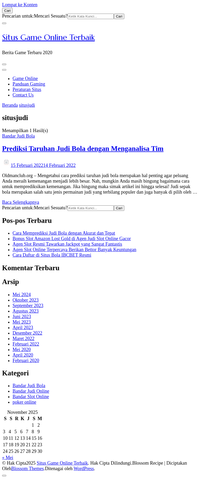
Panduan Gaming (29, 84)
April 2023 (23, 327)
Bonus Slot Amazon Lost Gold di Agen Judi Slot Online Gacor (72, 238)
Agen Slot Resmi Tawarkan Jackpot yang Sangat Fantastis (67, 244)
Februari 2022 (26, 344)
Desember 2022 (27, 333)
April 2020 (23, 355)
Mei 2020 (22, 349)
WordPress (84, 468)
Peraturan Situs (27, 89)
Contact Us (23, 95)
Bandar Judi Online (31, 391)
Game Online (25, 78)
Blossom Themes (27, 468)
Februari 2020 (26, 360)
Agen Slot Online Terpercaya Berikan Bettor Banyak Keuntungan (74, 249)
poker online (24, 402)
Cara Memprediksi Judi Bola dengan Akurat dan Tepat (64, 233)
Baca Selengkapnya (20, 202)
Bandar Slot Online (31, 396)
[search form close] (4, 23)
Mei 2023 (22, 322)
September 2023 (28, 305)
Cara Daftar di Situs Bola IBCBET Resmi (52, 255)
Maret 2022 (23, 338)
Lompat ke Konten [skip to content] (19, 4)
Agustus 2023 (26, 311)
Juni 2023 (22, 316)
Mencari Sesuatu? (50, 16)
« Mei (7, 457)
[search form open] (7, 10)
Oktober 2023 (25, 300)
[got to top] (4, 475)
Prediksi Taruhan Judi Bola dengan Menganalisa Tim (83, 149)
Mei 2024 (22, 294)
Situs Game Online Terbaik (48, 37)
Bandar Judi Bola (18, 136)
